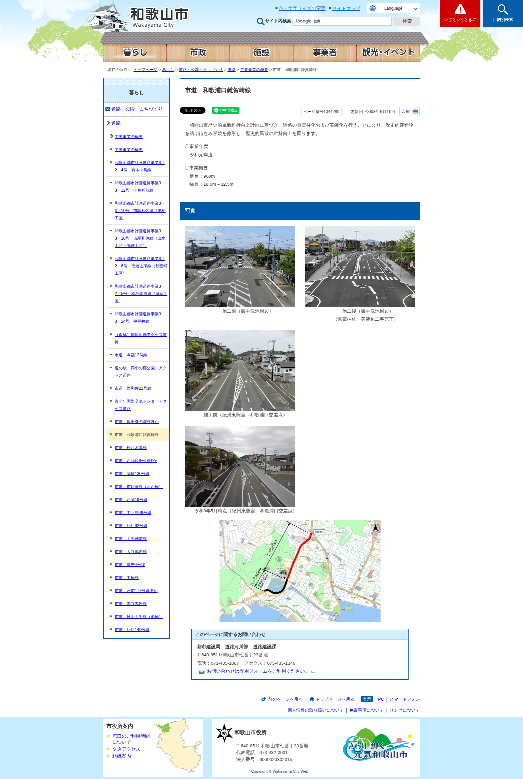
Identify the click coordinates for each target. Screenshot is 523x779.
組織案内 (121, 756)
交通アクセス (126, 749)
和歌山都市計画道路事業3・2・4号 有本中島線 (140, 166)
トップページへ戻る (335, 699)
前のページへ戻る (285, 699)
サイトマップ (346, 8)
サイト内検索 (278, 20)
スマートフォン (405, 699)
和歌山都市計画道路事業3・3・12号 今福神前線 (140, 187)
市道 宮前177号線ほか (136, 590)
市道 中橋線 (127, 577)
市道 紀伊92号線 (131, 525)
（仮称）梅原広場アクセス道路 (141, 338)
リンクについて (405, 710)
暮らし (168, 69)
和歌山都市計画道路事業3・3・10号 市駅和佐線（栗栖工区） (140, 210)
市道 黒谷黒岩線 (131, 603)
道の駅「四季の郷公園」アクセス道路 (141, 372)
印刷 (406, 111)
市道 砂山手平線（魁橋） (139, 616)
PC (381, 699)
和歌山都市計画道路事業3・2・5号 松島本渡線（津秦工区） (141, 293)
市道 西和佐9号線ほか (136, 460)
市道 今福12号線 (131, 355)
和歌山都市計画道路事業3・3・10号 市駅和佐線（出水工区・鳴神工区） (140, 238)
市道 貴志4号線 (130, 564)
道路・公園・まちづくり (201, 69)
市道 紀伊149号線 (132, 629)
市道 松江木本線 (131, 447)
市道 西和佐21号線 (133, 388)
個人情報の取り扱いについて (316, 710)
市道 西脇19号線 (131, 499)
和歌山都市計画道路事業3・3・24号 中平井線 (140, 318)
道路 (231, 69)
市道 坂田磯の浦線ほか (137, 421)
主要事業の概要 (254, 69)
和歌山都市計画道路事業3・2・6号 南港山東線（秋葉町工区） (141, 266)
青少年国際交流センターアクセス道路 (141, 405)
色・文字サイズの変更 (302, 8)
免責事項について (366, 710)
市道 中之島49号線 (133, 512)
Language (393, 8)
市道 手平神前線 (131, 538)
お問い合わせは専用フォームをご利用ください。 (261, 671)
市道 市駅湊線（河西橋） (139, 486)
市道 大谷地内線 (131, 551)
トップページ (145, 69)
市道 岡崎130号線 (132, 473)
